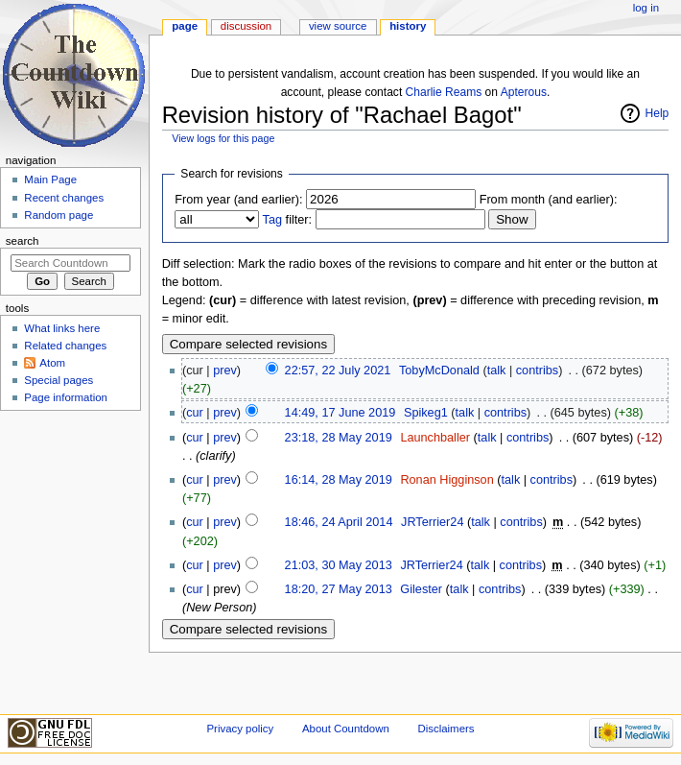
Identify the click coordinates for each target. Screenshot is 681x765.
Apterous (524, 92)
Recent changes (64, 197)
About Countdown (345, 728)
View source (337, 26)
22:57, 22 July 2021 (338, 370)
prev (225, 370)
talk (496, 370)
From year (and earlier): (238, 199)
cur (194, 412)
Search (22, 241)
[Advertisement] (70, 561)
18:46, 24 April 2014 (339, 522)
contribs (537, 370)
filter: (288, 220)
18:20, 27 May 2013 (338, 589)
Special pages (58, 380)
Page (185, 26)
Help (657, 113)
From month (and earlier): (549, 199)
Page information (65, 397)
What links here (62, 328)
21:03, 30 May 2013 (338, 565)
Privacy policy (239, 728)
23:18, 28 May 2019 (338, 437)
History (407, 26)
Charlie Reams (444, 92)
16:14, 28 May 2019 (338, 480)
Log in (646, 7)
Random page (58, 215)
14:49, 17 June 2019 (340, 412)
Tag (272, 220)
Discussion (246, 26)
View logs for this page (223, 138)
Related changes (65, 345)
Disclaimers (445, 728)
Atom (52, 363)
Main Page (50, 179)
